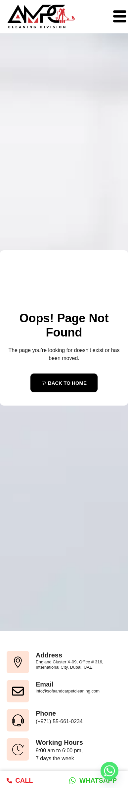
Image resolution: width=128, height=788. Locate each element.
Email (44, 684)
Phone (46, 713)
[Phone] (18, 720)
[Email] (18, 691)
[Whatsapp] (109, 771)
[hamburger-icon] (117, 17)
